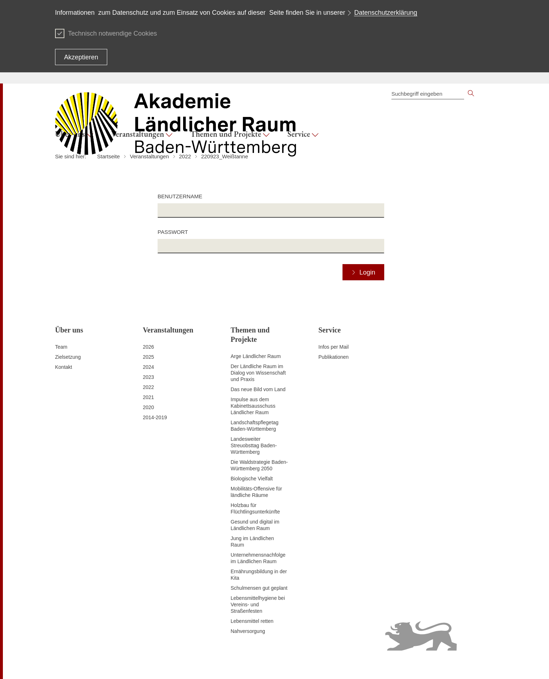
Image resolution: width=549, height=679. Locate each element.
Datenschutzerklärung (385, 12)
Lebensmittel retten (252, 621)
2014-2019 (155, 417)
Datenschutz (232, 664)
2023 (148, 377)
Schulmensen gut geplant (259, 588)
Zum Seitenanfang (75, 665)
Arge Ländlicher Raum (256, 356)
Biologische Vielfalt (252, 478)
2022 (148, 387)
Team (61, 347)
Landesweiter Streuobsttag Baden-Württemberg (254, 445)
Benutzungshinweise (341, 664)
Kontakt (63, 367)
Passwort (173, 232)
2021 (148, 397)
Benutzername (180, 196)
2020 (148, 407)
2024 (148, 367)
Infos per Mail (333, 347)
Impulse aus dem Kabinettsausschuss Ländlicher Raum (253, 406)
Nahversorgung (248, 631)
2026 (148, 347)
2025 (148, 357)
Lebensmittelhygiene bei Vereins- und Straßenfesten (258, 604)
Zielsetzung (68, 357)
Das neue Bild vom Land (258, 389)
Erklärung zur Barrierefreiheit (282, 664)
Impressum (202, 664)
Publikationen (333, 357)
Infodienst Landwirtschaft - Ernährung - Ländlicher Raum (431, 664)
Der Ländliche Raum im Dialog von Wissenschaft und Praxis (258, 372)
